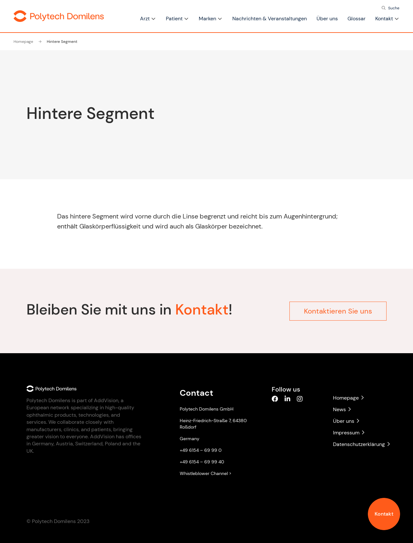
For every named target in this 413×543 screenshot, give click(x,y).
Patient (174, 18)
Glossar (357, 18)
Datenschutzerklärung (360, 444)
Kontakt (384, 513)
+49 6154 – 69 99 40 (202, 462)
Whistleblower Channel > (205, 473)
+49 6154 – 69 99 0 (201, 450)
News (342, 409)
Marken (207, 18)
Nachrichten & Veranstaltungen (269, 18)
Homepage (23, 41)
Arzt (145, 18)
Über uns (327, 18)
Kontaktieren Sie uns (338, 308)
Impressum (348, 432)
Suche (393, 8)
